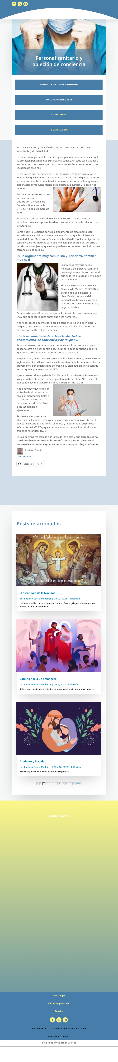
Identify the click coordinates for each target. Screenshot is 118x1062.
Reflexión (60, 114)
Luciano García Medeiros (37, 598)
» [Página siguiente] (73, 783)
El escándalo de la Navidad (38, 593)
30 (66, 783)
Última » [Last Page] (78, 783)
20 (63, 783)
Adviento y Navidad (33, 761)
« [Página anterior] (37, 783)
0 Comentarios (59, 129)
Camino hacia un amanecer (38, 679)
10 (59, 783)
